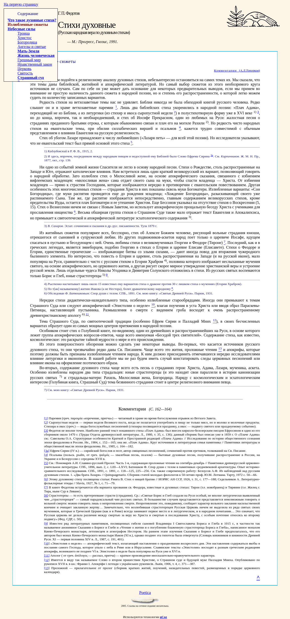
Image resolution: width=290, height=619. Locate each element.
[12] (47, 560)
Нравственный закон (35, 64)
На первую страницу (21, 4)
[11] (47, 555)
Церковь (24, 69)
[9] (46, 523)
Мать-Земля (28, 51)
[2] (46, 422)
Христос (25, 38)
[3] (46, 430)
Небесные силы (21, 29)
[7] (46, 487)
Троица (24, 33)
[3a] (46, 451)
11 (87, 314)
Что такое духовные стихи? (32, 20)
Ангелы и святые (32, 47)
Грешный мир (29, 60)
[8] (46, 495)
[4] (46, 455)
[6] (46, 479)
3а (212, 155)
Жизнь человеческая (36, 55)
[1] (46, 418)
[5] (46, 463)
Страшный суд (31, 77)
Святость (25, 73)
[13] (47, 568)
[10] (47, 543)
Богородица (27, 42)
